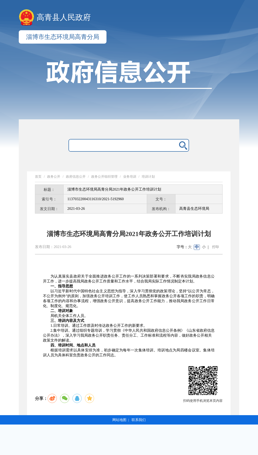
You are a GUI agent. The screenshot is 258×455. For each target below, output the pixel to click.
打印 (215, 247)
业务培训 (129, 176)
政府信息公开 (76, 176)
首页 (38, 176)
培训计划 (148, 176)
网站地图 (119, 420)
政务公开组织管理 (104, 176)
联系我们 (139, 420)
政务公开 (53, 176)
